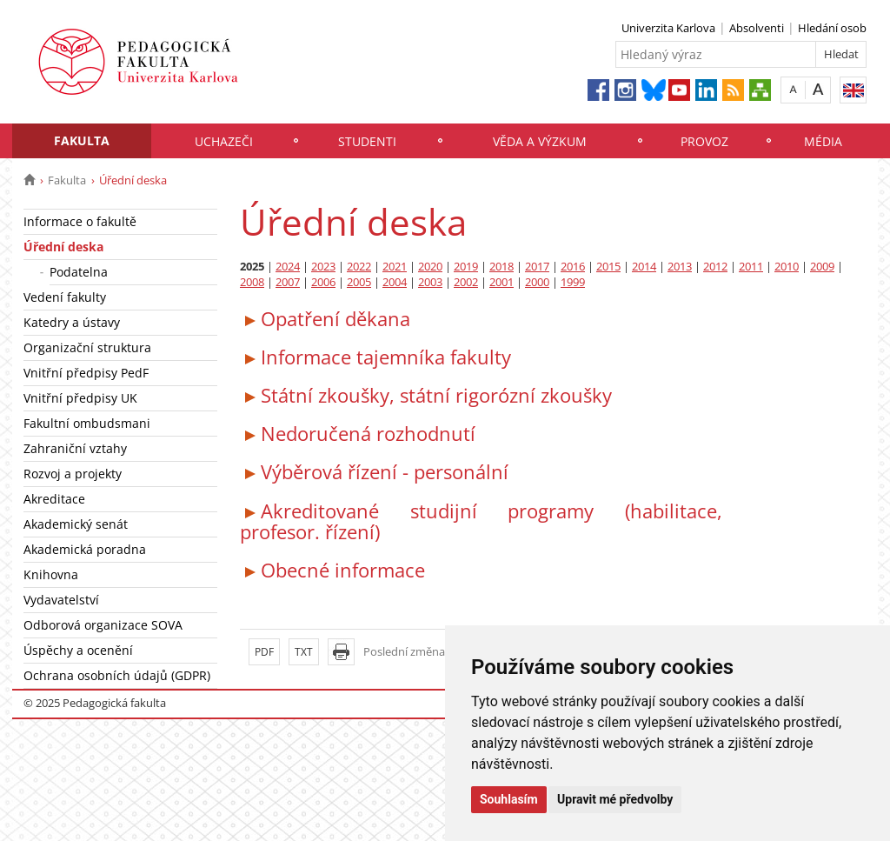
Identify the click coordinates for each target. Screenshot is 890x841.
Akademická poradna (84, 549)
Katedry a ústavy (71, 322)
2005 (359, 282)
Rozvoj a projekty (72, 473)
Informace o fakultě (79, 221)
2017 (537, 266)
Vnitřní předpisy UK (80, 398)
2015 (608, 266)
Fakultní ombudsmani (86, 423)
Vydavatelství (61, 599)
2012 (715, 266)
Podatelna (79, 272)
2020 (430, 266)
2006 (323, 282)
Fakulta (82, 140)
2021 (394, 266)
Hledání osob (832, 28)
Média (823, 141)
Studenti (367, 141)
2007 (288, 282)
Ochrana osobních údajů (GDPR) (116, 675)
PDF (264, 651)
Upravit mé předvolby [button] (615, 799)
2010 (786, 266)
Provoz (704, 141)
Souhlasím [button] (509, 799)
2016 (573, 266)
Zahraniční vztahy (75, 448)
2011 (751, 266)
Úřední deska (63, 246)
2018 (501, 266)
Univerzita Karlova (668, 28)
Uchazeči (224, 141)
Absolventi (756, 28)
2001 (501, 282)
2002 (466, 282)
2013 (680, 266)
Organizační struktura (87, 347)
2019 (466, 266)
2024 (288, 266)
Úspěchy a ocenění (78, 650)
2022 (359, 266)
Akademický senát (75, 524)
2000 (537, 282)
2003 (430, 282)
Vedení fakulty (64, 297)
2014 (644, 266)
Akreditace (54, 499)
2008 (252, 282)
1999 (573, 282)
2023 (323, 266)
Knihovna (50, 574)
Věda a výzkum (540, 141)
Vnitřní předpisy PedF (86, 372)
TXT (304, 651)
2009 (822, 266)
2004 (394, 282)
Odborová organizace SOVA (103, 625)
